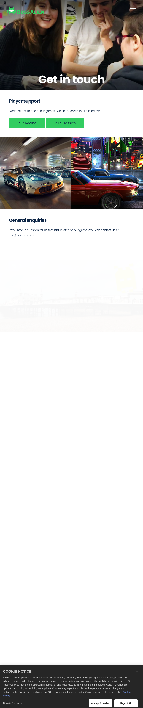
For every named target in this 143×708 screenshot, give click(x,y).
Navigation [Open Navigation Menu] (133, 10)
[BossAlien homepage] (25, 10)
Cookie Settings (12, 704)
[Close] (137, 672)
